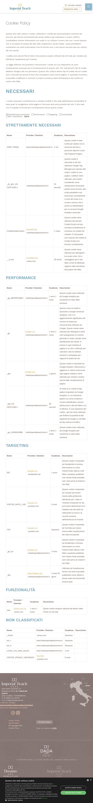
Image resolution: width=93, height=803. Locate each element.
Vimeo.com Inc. (20, 609)
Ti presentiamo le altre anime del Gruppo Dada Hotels (46, 753)
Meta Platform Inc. (35, 573)
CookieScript (31, 229)
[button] (31, 800)
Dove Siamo (44, 722)
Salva (26, 116)
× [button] (90, 780)
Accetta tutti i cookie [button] (73, 793)
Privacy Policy (14, 721)
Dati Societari (14, 723)
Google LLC (30, 332)
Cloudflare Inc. (32, 258)
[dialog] (46, 790)
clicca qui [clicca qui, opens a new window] (44, 798)
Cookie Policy (14, 728)
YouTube (40, 656)
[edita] (55, 728)
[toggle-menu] (88, 6)
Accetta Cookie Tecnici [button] (73, 788)
